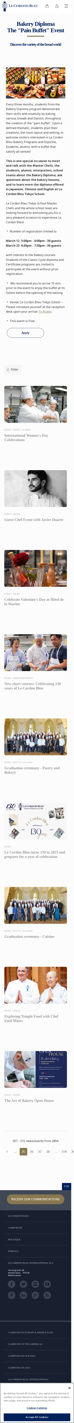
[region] (37, 1403)
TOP (66, 1186)
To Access (45, 312)
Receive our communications (36, 1199)
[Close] (69, 1388)
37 (39, 1152)
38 (48, 1152)
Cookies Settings (37, 1408)
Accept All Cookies (37, 1417)
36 (31, 1152)
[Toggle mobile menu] (66, 6)
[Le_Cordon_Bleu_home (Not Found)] (21, 6)
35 (23, 1152)
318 (64, 1152)
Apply (25, 333)
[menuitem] (47, 6)
